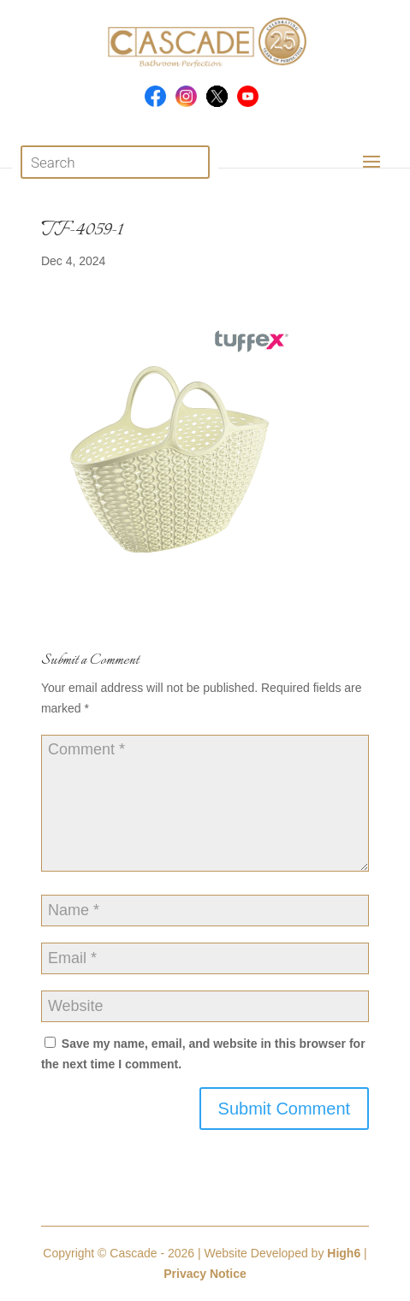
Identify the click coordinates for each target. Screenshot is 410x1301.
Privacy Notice (205, 1273)
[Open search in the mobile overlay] (115, 162)
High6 (343, 1253)
